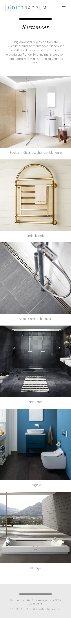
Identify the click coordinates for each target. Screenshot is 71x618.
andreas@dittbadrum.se (45, 608)
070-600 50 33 (19, 608)
